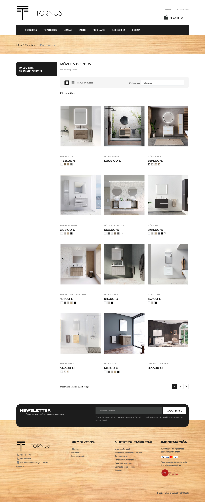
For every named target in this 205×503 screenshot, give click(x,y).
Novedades (76, 452)
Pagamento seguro (123, 463)
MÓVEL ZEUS (110, 363)
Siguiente (186, 386)
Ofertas (75, 449)
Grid (66, 82)
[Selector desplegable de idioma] (167, 9)
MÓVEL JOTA (66, 156)
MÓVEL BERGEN (111, 156)
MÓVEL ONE (154, 225)
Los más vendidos (79, 456)
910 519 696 (25, 454)
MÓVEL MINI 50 (67, 363)
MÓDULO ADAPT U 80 (114, 225)
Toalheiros (50, 30)
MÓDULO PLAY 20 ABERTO (73, 294)
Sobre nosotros (121, 456)
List (72, 82)
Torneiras (31, 30)
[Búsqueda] (125, 17)
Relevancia (163, 83)
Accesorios (118, 30)
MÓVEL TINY (154, 294)
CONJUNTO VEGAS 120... (159, 363)
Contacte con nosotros (125, 467)
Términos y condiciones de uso (128, 452)
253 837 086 (25, 458)
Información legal (122, 449)
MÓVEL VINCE (154, 156)
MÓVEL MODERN (68, 225)
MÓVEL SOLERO (111, 294)
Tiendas (118, 470)
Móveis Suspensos (30, 69)
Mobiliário (99, 30)
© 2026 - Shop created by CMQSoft (173, 493)
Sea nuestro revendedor (125, 459)
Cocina (136, 30)
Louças (67, 30)
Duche (82, 30)
